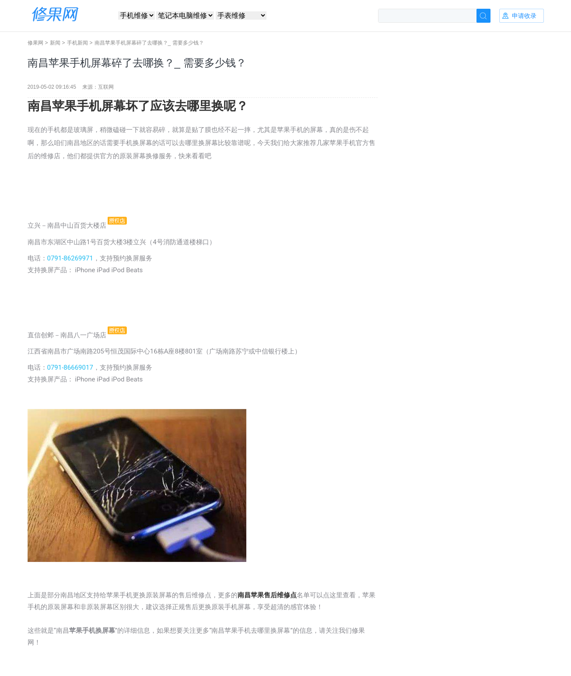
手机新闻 (77, 43)
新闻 (55, 43)
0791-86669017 (70, 367)
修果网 (35, 43)
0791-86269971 (70, 258)
